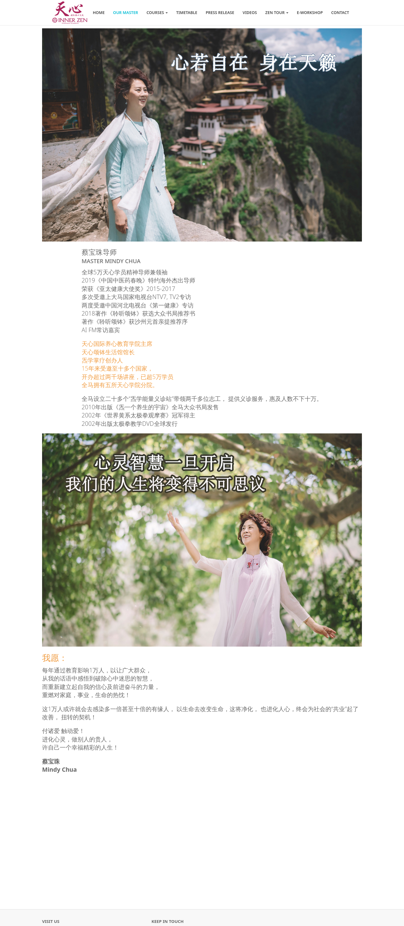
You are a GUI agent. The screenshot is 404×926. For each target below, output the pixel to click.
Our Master (125, 12)
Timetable (186, 12)
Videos (250, 12)
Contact (340, 12)
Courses (157, 12)
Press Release (220, 12)
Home (99, 12)
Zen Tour (276, 12)
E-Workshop (310, 12)
